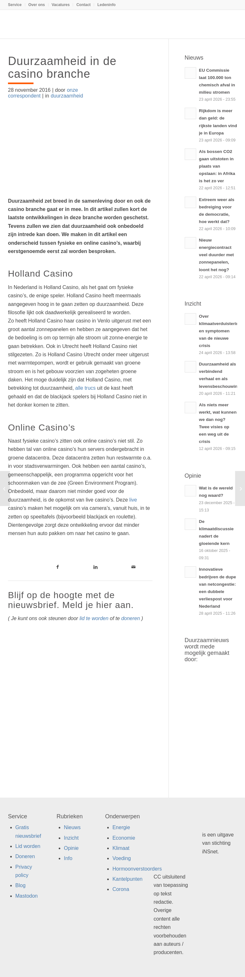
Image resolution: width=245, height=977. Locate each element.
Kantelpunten (127, 879)
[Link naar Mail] (133, 567)
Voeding (121, 858)
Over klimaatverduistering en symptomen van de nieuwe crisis (220, 331)
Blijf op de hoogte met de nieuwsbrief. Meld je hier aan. (71, 600)
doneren (130, 618)
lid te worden (93, 618)
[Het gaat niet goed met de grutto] (240, 488)
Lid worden (27, 846)
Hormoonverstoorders (137, 869)
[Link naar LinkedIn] (96, 567)
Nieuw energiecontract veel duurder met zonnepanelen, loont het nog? (216, 255)
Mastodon (26, 896)
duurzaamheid (67, 95)
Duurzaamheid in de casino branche (62, 67)
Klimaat (120, 848)
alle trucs (85, 388)
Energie (121, 827)
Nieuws (72, 827)
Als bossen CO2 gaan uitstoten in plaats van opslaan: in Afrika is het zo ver (217, 166)
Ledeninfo (106, 5)
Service (15, 5)
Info (68, 858)
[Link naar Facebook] (58, 567)
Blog (20, 885)
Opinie (71, 848)
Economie (123, 838)
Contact (83, 5)
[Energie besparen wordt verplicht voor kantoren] (5, 488)
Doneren (25, 856)
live (133, 500)
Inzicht (71, 838)
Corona (120, 889)
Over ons (36, 5)
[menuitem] (16, 4)
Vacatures (61, 5)
